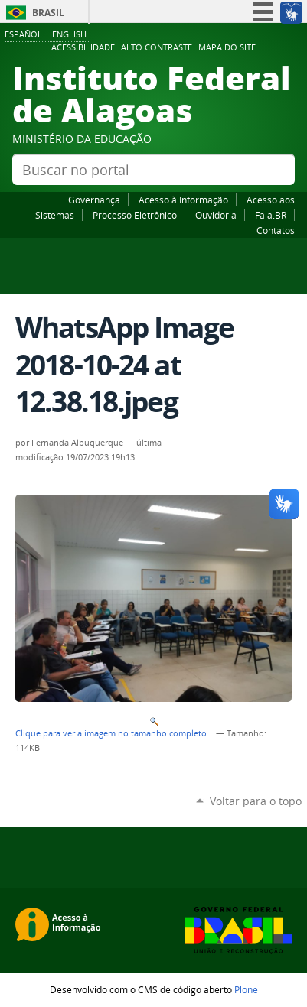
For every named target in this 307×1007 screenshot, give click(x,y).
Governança (94, 199)
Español (23, 34)
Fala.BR (270, 215)
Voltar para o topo (256, 801)
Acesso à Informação (183, 199)
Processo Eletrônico (135, 215)
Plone (246, 989)
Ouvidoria (216, 215)
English (69, 34)
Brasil (48, 12)
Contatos (275, 230)
